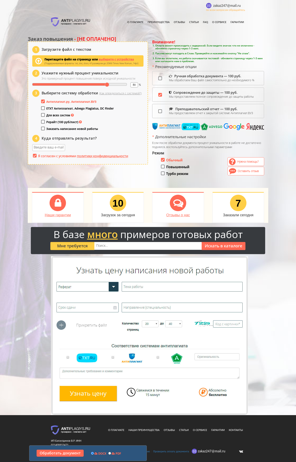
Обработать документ (60, 452)
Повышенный (177, 167)
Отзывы (179, 22)
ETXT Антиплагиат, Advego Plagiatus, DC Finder (80, 108)
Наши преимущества (144, 430)
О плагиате (135, 22)
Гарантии (237, 22)
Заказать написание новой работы (72, 129)
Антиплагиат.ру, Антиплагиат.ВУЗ (71, 102)
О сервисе (219, 22)
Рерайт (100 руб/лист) (62, 122)
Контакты (236, 430)
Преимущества (159, 22)
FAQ (205, 22)
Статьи (194, 22)
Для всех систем (58, 115)
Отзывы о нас (178, 215)
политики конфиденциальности (102, 156)
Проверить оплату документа (171, 451)
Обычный (174, 160)
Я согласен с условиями (83, 156)
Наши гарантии (58, 215)
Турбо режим (177, 173)
